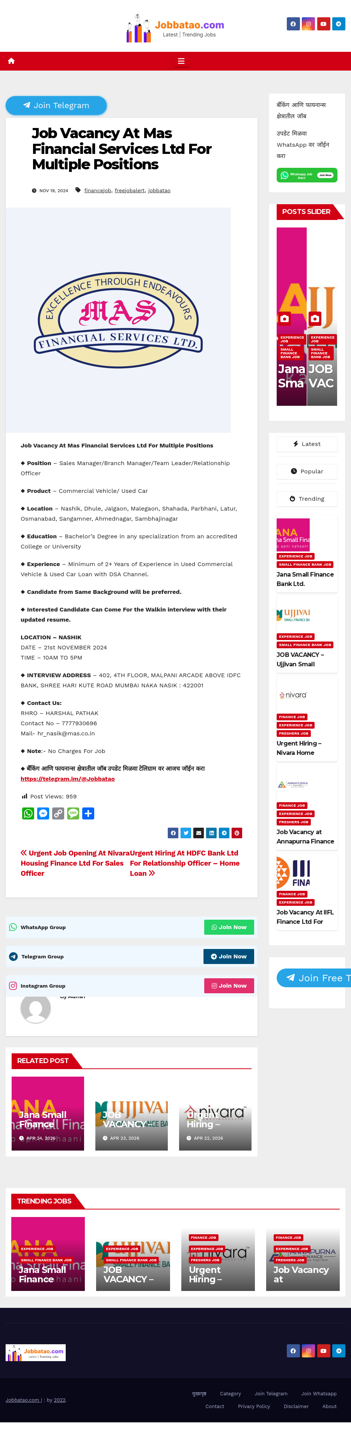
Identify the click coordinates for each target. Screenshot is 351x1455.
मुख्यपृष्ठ (199, 1393)
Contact (214, 1406)
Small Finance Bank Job (290, 353)
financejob (97, 190)
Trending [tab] (307, 498)
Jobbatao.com (23, 1400)
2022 (60, 1400)
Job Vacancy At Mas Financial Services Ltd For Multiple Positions (121, 148)
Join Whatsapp (319, 1393)
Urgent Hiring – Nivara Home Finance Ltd (215, 1128)
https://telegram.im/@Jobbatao (68, 778)
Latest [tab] (307, 443)
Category (230, 1393)
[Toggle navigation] (181, 61)
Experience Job (292, 339)
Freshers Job (293, 733)
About (329, 1406)
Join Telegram (56, 105)
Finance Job (292, 717)
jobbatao (159, 190)
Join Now (229, 927)
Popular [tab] (307, 471)
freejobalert (130, 190)
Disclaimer (296, 1406)
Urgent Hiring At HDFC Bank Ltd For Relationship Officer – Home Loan (185, 863)
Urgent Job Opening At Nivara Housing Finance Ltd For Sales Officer (75, 863)
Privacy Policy (254, 1406)
